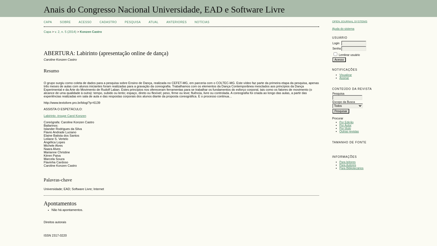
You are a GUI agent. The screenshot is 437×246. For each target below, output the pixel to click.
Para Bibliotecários (351, 168)
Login (335, 43)
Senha (336, 48)
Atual (153, 22)
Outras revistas (349, 131)
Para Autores (347, 165)
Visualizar (345, 75)
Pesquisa (133, 22)
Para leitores (347, 162)
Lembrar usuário (349, 54)
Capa (48, 22)
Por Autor (345, 125)
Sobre (65, 22)
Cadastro (108, 22)
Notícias (202, 22)
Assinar (344, 78)
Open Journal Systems (349, 21)
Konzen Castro (91, 31)
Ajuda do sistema (343, 28)
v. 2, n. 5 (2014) (65, 31)
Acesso (85, 22)
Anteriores (176, 22)
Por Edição (346, 122)
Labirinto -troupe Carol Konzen (65, 115)
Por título (345, 128)
